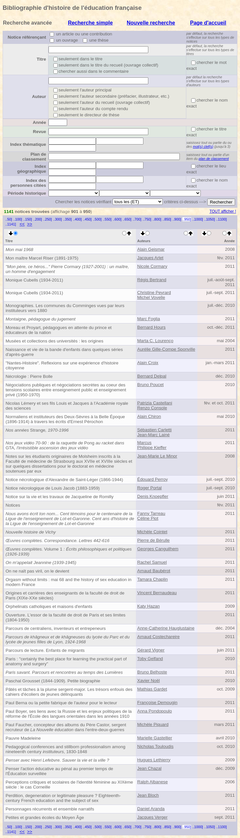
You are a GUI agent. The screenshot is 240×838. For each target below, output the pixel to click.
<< (22, 224)
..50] (8, 219)
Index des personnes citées (28, 183)
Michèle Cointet (152, 531)
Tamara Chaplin (152, 579)
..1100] (221, 219)
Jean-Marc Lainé (153, 434)
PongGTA (65, 445)
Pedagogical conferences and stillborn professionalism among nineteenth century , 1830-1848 (65, 749)
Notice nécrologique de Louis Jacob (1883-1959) (53, 488)
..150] (27, 219)
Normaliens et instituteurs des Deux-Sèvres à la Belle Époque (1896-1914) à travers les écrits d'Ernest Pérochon (65, 419)
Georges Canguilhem (157, 548)
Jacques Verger (152, 817)
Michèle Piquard (153, 724)
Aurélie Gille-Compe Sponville (166, 349)
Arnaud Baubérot (153, 570)
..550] (107, 219)
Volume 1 (69, 551)
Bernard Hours (151, 327)
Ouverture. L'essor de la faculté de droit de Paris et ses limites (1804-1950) (65, 617)
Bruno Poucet (150, 384)
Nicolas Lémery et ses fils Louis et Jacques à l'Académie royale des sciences (67, 406)
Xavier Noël (148, 680)
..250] (47, 219)
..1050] (209, 219)
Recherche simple (90, 23)
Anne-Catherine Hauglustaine (165, 628)
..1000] (197, 219)
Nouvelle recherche (151, 23)
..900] (176, 219)
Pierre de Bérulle (153, 540)
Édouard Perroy (152, 479)
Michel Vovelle (151, 297)
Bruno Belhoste (152, 672)
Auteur (39, 96)
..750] (146, 219)
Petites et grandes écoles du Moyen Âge (45, 817)
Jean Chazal (149, 768)
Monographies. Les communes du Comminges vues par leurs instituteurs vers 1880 (65, 308)
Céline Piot (147, 518)
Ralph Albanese (152, 781)
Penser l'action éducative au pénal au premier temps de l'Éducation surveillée (59, 771)
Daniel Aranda (151, 808)
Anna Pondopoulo (154, 711)
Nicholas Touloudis (155, 746)
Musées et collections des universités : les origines (54, 341)
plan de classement (214, 159)
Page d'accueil (208, 23)
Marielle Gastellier (154, 737)
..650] (127, 219)
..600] (117, 219)
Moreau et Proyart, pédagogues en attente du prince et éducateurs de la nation (59, 330)
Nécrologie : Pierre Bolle (29, 376)
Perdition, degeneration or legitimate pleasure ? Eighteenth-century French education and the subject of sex (63, 798)
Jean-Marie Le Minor (157, 456)
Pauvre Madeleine (23, 738)
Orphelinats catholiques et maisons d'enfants (49, 606)
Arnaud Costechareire (158, 636)
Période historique (27, 193)
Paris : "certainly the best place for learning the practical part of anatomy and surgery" (66, 661)
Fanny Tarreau (151, 513)
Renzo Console (152, 407)
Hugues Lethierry (154, 759)
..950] (186, 219)
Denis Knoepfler (152, 496)
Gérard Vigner (150, 650)
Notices (13, 505)
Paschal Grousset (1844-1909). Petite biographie (53, 680)
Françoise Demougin (157, 702)
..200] (37, 219)
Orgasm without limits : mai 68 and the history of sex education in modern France (68, 582)
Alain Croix (147, 362)
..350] (67, 219)
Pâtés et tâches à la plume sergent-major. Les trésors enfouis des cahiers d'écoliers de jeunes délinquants (69, 692)
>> (29, 224)
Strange (37, 430)
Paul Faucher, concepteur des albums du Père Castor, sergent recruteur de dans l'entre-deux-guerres (66, 727)
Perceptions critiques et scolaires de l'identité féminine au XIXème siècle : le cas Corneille (69, 784)
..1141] (10, 224)
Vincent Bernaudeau (157, 592)
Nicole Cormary (152, 266)
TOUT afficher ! (223, 211)
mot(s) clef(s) (203, 146)
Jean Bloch (148, 795)
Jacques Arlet (150, 257)
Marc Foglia (148, 318)
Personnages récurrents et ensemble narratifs (50, 809)
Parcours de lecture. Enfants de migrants (45, 650)
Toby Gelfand (150, 658)
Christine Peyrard (154, 292)
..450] (87, 219)
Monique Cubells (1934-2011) (34, 280)
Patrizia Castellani (154, 402)
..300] (57, 219)
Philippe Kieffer (151, 447)
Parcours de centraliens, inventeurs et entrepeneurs (56, 628)
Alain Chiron (149, 416)
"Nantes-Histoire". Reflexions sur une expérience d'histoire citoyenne (62, 365)
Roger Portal (149, 487)
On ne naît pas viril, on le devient (37, 571)
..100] (17, 219)
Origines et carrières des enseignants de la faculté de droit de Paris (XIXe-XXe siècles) (65, 595)
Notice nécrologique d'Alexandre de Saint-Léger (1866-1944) (64, 479)
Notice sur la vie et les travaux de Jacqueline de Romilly (60, 496)
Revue (39, 131)
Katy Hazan (148, 606)
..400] (77, 219)
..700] (137, 219)
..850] (166, 219)
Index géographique (31, 169)
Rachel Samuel (152, 562)
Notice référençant (27, 37)
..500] (97, 219)
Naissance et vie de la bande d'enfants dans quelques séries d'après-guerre (64, 352)
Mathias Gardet (152, 689)
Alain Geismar (151, 249)
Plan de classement (34, 157)
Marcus (144, 442)
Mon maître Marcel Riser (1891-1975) (42, 258)
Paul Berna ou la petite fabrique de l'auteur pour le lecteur (61, 702)
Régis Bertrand (151, 279)
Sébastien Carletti (154, 429)
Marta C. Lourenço (155, 340)
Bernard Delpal (151, 376)
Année (39, 122)
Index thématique (28, 144)
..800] (157, 219)
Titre (41, 59)
